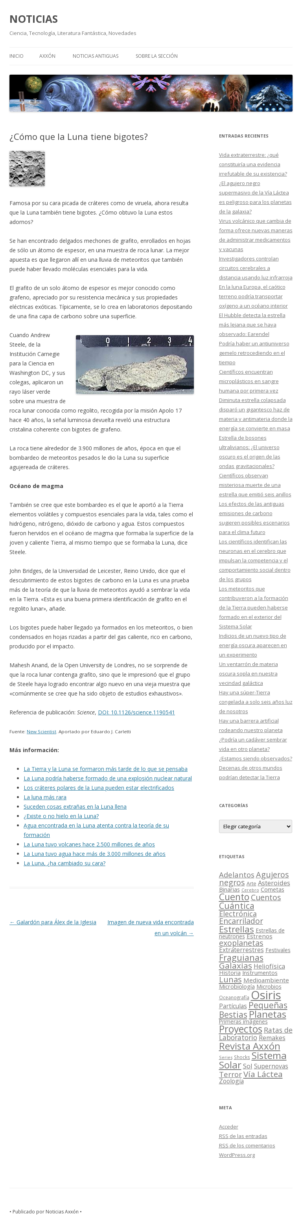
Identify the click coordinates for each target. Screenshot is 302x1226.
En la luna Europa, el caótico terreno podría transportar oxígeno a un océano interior (253, 296)
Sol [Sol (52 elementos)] (247, 1065)
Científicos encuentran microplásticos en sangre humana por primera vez (249, 381)
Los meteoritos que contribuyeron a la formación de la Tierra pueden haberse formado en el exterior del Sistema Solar (253, 607)
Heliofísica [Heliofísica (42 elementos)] (269, 966)
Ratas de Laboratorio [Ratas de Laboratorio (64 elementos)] (256, 1033)
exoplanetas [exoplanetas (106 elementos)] (241, 943)
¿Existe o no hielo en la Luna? (61, 816)
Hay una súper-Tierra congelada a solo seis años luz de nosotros (256, 702)
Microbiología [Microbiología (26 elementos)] (237, 986)
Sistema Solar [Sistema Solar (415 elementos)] (253, 1060)
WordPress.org (237, 1154)
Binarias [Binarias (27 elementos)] (229, 889)
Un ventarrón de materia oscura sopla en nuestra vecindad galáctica (248, 673)
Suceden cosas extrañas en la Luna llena (75, 806)
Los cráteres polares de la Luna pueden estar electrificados (99, 787)
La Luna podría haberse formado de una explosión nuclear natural (108, 778)
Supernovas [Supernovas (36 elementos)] (271, 1066)
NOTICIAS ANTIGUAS (95, 56)
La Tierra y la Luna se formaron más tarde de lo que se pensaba (106, 769)
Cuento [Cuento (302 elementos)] (234, 896)
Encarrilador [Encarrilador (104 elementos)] (241, 921)
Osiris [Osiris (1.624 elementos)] (266, 995)
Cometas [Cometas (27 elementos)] (272, 889)
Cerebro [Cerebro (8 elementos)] (250, 890)
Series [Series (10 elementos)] (225, 1057)
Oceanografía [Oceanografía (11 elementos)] (234, 997)
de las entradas (243, 1136)
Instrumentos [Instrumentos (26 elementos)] (260, 972)
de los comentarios (247, 1145)
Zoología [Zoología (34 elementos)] (231, 1081)
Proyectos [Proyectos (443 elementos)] (240, 1028)
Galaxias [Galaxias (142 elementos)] (235, 965)
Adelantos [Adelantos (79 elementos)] (236, 874)
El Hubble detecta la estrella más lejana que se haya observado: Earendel (252, 325)
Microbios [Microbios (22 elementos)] (269, 986)
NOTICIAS (33, 19)
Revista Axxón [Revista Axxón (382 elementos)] (249, 1045)
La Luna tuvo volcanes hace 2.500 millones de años (89, 844)
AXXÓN (47, 56)
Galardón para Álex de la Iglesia (52, 922)
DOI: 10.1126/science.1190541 (136, 712)
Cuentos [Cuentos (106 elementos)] (266, 897)
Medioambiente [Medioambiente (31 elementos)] (266, 980)
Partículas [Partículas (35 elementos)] (233, 1006)
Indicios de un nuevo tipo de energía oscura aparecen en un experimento (253, 645)
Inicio (16, 56)
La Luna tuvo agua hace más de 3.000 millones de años (95, 853)
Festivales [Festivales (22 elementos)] (278, 950)
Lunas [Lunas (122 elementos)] (230, 979)
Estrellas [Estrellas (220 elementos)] (236, 929)
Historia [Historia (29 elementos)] (230, 972)
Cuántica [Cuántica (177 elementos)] (236, 905)
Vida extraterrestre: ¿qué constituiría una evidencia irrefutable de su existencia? (253, 164)
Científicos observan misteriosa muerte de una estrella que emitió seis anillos (255, 485)
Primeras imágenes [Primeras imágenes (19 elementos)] (243, 1021)
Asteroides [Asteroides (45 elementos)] (274, 882)
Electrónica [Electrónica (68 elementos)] (238, 913)
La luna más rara (45, 797)
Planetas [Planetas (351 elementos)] (267, 1014)
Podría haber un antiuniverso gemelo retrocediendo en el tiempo (254, 353)
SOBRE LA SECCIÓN (157, 56)
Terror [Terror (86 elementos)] (230, 1074)
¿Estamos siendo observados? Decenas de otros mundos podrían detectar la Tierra (255, 768)
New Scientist (41, 731)
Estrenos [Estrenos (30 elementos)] (260, 936)
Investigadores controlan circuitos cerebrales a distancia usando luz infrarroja (256, 268)
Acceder (228, 1126)
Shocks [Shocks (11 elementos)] (242, 1057)
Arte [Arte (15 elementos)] (251, 883)
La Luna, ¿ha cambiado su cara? (64, 863)
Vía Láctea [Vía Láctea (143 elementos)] (263, 1073)
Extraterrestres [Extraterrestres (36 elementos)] (241, 949)
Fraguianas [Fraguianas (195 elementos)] (241, 957)
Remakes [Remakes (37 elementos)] (272, 1037)
